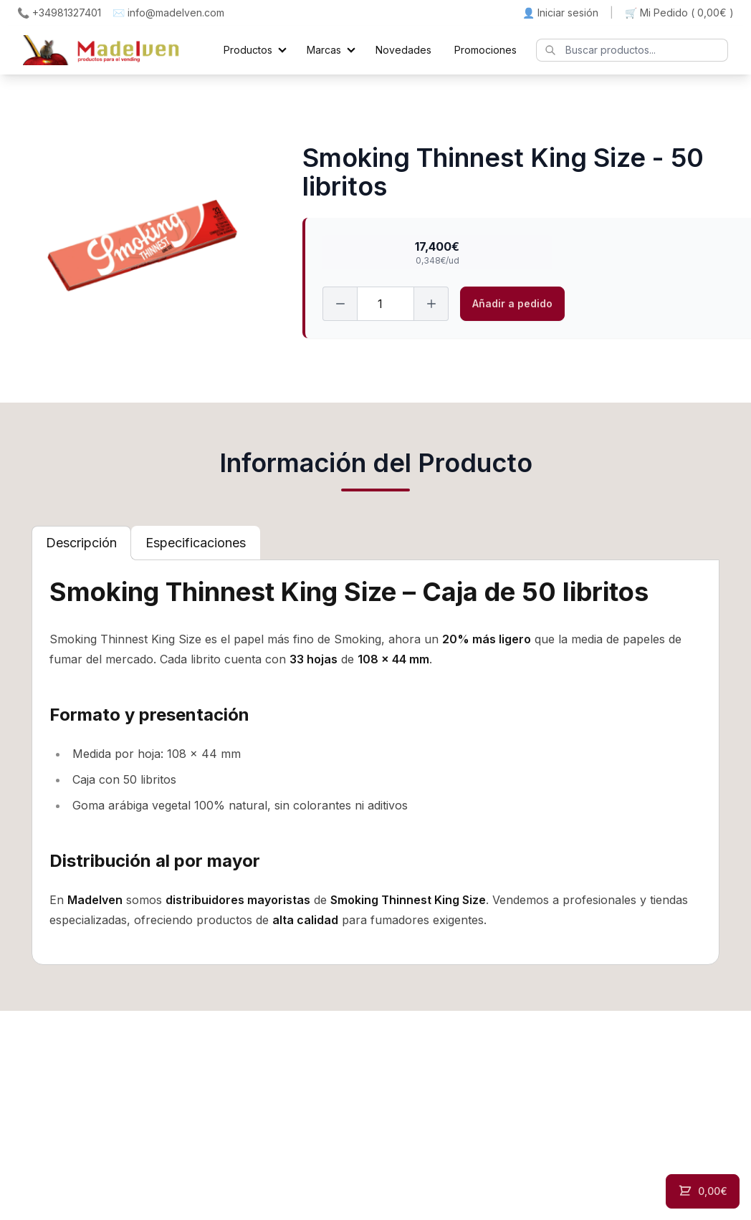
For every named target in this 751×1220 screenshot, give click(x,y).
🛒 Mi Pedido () (679, 13)
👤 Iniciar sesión (560, 12)
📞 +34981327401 (59, 12)
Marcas (324, 50)
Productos (248, 50)
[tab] (81, 543)
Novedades (403, 50)
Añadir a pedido (512, 303)
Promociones (485, 50)
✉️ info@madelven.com (168, 12)
